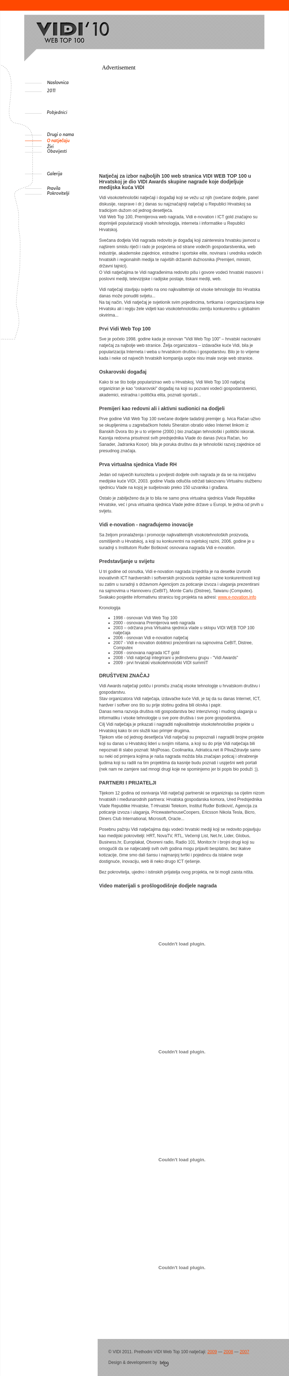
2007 (244, 1351)
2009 (212, 1351)
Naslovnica (71, 83)
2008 (228, 1351)
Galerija (71, 174)
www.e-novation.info (237, 597)
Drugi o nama (71, 135)
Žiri (71, 146)
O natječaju (71, 141)
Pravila (71, 188)
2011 (71, 91)
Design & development (138, 1362)
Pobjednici (71, 113)
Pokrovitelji (71, 194)
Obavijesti (71, 152)
